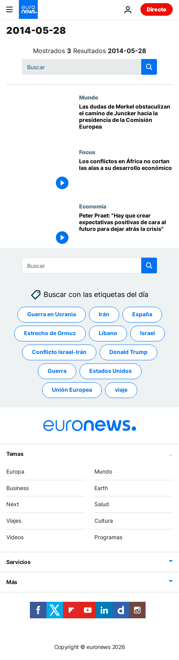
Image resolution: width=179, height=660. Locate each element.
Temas (15, 453)
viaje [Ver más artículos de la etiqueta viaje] (121, 389)
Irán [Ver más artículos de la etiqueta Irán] (104, 314)
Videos (15, 537)
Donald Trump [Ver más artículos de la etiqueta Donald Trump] (128, 351)
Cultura (103, 520)
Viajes (13, 520)
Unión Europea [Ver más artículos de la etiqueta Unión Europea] (72, 389)
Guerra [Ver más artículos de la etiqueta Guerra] (57, 370)
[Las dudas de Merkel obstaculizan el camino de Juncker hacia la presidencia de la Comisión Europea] (126, 121)
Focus (87, 152)
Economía (92, 206)
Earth (101, 488)
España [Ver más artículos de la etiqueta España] (142, 314)
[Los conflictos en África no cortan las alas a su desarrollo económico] (126, 176)
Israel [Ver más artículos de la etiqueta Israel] (147, 333)
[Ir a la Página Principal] (28, 9)
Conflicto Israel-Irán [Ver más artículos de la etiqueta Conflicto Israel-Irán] (59, 351)
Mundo (88, 97)
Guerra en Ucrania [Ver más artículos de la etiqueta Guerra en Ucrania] (51, 314)
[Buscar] (89, 67)
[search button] (149, 67)
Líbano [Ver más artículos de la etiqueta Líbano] (108, 333)
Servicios (18, 562)
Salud (101, 504)
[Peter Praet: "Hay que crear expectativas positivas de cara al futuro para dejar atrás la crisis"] (126, 230)
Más (11, 582)
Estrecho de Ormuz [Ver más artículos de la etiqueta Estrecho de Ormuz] (50, 333)
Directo (156, 9)
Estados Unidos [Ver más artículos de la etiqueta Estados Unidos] (110, 370)
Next (12, 504)
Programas (108, 537)
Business (17, 488)
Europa (15, 471)
